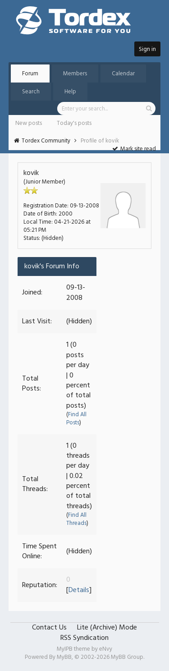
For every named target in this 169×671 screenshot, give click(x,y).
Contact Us (49, 628)
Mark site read (134, 149)
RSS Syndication (84, 638)
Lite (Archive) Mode (107, 628)
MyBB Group (127, 657)
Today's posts (74, 123)
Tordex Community (46, 141)
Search (31, 92)
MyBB (64, 657)
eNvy (105, 649)
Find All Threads (76, 519)
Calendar (123, 73)
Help (70, 92)
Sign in (147, 49)
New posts (28, 123)
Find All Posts (76, 418)
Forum (30, 73)
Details (79, 590)
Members (75, 73)
